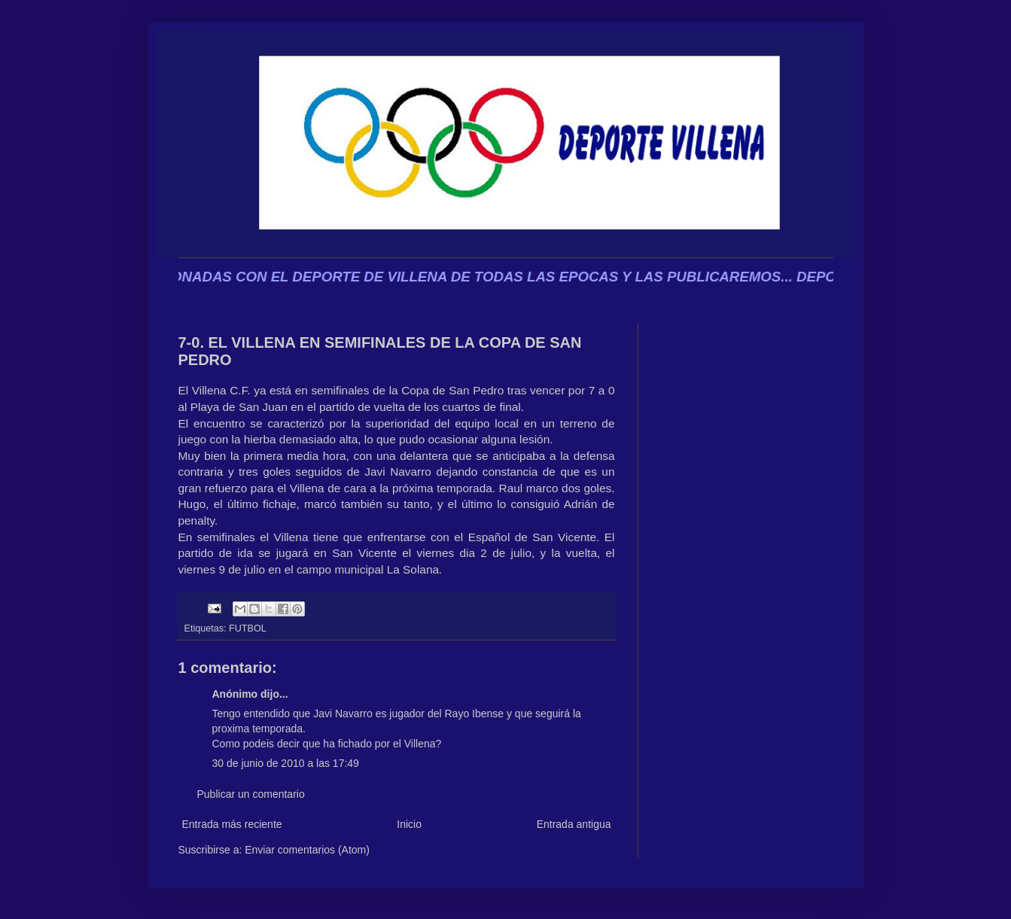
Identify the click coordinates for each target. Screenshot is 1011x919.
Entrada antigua (574, 824)
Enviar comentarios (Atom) (307, 850)
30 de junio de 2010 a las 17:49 (285, 763)
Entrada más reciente (232, 824)
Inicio (409, 824)
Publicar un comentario (251, 794)
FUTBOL (247, 628)
